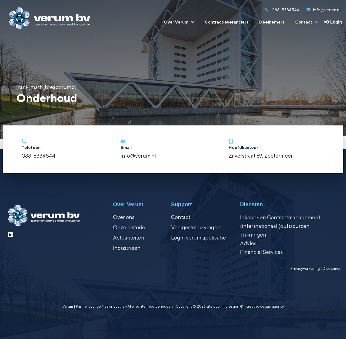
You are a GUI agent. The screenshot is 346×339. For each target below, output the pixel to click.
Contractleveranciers (226, 22)
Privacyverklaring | (306, 268)
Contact (306, 22)
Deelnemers (271, 22)
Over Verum (179, 22)
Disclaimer (332, 268)
